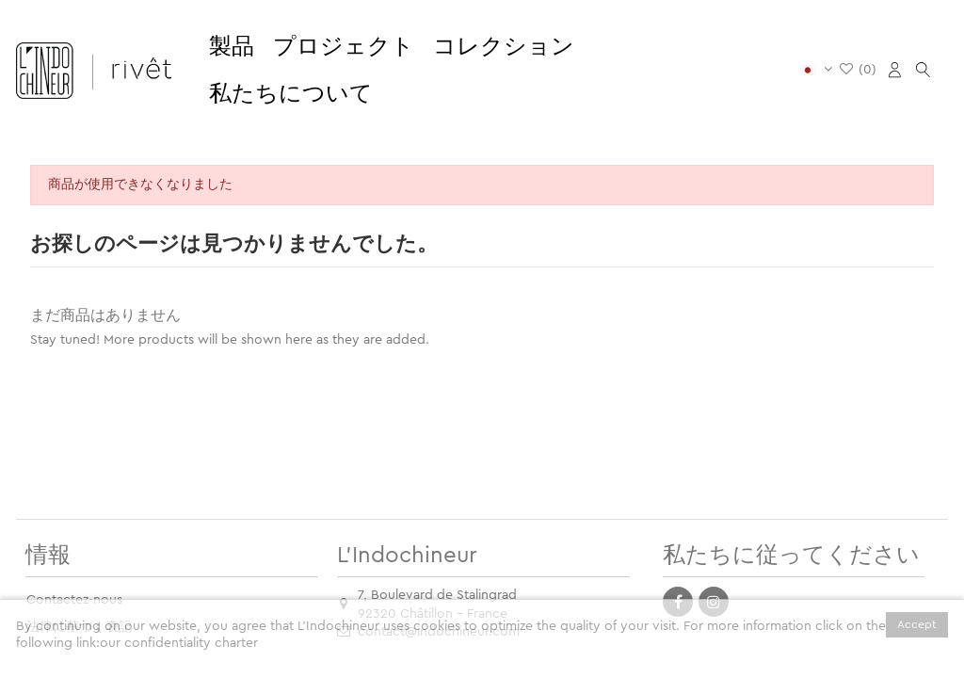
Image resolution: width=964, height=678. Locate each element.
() (857, 69)
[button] (232, 47)
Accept (917, 624)
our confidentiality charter (179, 643)
